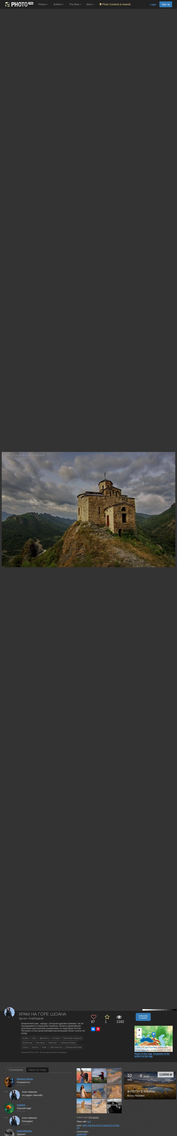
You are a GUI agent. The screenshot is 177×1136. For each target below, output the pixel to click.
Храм (44, 1047)
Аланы (26, 1038)
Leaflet (138, 1047)
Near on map (37, 1070)
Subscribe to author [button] (143, 1017)
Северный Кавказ (68, 1043)
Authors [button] (58, 4)
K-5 (89, 1121)
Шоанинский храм (74, 1047)
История (56, 1038)
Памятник (52, 1043)
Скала (25, 1047)
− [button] (139, 1035)
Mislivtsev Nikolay (25, 1079)
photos (93, 1117)
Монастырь (28, 1043)
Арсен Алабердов (31, 1018)
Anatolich (21, 1105)
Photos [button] (43, 4)
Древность (44, 1038)
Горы (34, 1038)
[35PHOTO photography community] (18, 4)
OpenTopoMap (151, 1047)
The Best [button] (75, 4)
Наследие (40, 1043)
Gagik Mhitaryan (24, 1131)
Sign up (166, 4)
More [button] (90, 4)
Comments (16, 1070)
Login (153, 4)
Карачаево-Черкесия (72, 1038)
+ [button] (139, 1030)
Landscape (82, 1134)
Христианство (56, 1047)
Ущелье (34, 1047)
